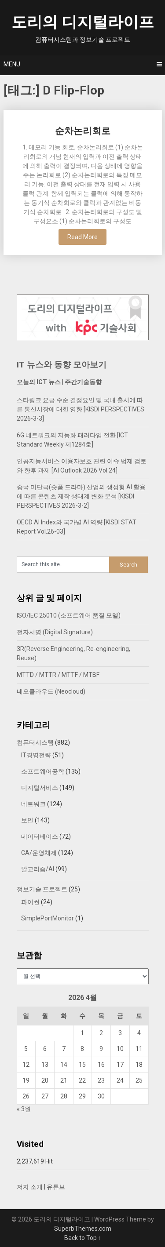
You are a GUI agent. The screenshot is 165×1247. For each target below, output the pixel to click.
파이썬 (30, 901)
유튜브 (56, 1186)
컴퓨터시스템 (35, 742)
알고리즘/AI (37, 869)
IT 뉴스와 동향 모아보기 (61, 365)
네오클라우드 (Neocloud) (51, 691)
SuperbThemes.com (82, 1228)
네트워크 (33, 803)
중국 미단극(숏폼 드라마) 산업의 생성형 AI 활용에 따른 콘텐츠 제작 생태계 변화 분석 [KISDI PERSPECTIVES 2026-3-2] (81, 496)
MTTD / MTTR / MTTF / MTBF (58, 674)
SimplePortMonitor (47, 918)
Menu (12, 64)
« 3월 (24, 1108)
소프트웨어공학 (42, 771)
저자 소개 (30, 1186)
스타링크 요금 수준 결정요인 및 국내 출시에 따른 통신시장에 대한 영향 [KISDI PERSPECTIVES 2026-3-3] (80, 409)
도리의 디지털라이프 (82, 22)
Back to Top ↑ (82, 1237)
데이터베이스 (39, 836)
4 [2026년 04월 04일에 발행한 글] (139, 1032)
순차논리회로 (82, 131)
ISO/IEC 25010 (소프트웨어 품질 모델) (69, 615)
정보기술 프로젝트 (42, 889)
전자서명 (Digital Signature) (55, 632)
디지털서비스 (39, 787)
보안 (27, 820)
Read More (82, 236)
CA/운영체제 (39, 852)
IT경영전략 (36, 755)
